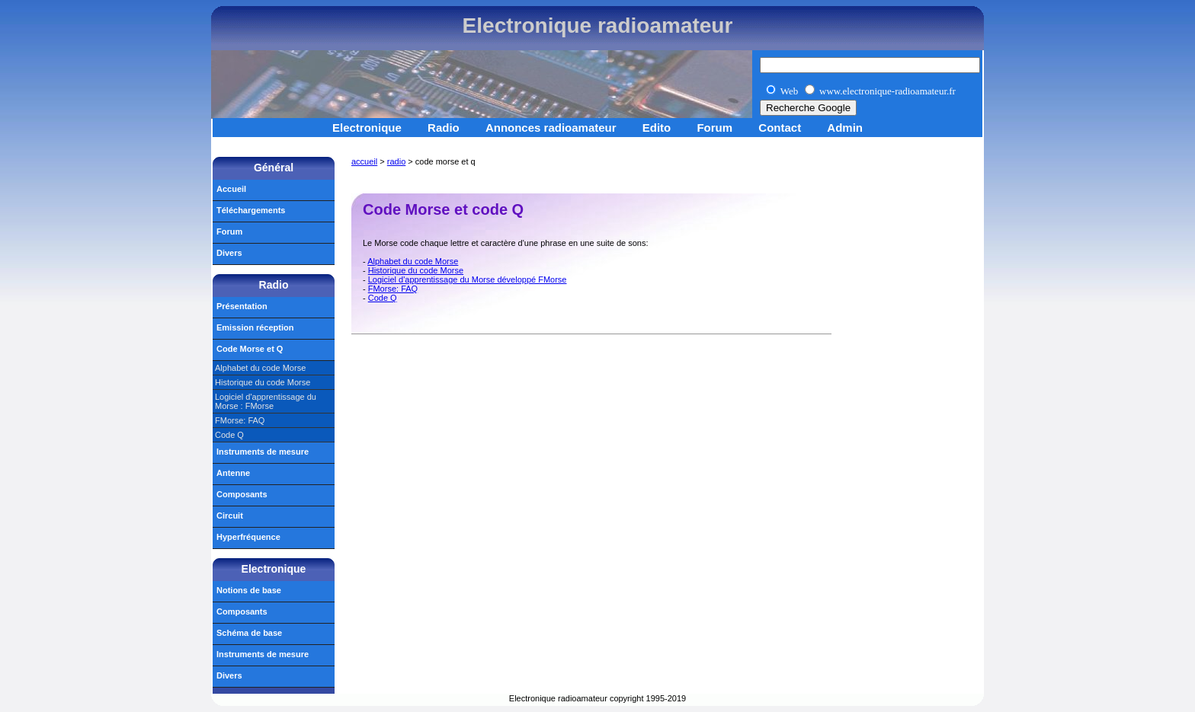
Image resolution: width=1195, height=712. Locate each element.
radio (396, 161)
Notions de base (248, 590)
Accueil (231, 188)
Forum (714, 127)
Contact (779, 127)
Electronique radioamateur (598, 25)
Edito (656, 127)
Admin (845, 127)
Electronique (367, 127)
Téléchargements (250, 210)
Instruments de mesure (262, 451)
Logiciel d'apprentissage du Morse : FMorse (265, 401)
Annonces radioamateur (551, 127)
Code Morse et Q (249, 348)
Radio (444, 127)
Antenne (233, 472)
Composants (242, 494)
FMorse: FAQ (393, 288)
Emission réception (254, 327)
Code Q (382, 297)
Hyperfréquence (248, 536)
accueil (364, 161)
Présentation (242, 306)
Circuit (229, 515)
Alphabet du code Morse (412, 261)
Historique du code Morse (415, 270)
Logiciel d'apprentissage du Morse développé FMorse (467, 279)
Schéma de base (249, 632)
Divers (229, 252)
